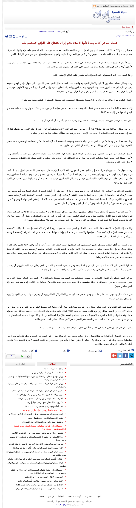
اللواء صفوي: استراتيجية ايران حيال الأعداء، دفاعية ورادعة (38, 448)
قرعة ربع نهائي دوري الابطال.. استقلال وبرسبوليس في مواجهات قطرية (35, 464)
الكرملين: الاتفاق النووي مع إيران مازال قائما (43, 477)
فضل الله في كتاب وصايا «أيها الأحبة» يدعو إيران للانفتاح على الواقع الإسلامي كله (68, 42)
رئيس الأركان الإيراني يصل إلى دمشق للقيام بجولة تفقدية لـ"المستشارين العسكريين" (38, 427)
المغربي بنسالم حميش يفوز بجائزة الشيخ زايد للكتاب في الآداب (35, 414)
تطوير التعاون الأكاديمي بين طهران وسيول (44, 418)
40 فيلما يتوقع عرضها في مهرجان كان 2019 (44, 406)
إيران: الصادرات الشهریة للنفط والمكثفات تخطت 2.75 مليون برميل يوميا (36, 438)
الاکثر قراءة (18, 364)
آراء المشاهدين (125, 364)
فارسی (97, 6)
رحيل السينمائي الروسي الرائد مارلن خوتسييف (42, 410)
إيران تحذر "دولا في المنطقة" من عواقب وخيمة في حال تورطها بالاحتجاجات (35, 385)
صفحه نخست (127, 35)
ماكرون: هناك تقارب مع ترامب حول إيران (45, 402)
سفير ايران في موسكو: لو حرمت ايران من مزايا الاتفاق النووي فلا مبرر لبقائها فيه (34, 453)
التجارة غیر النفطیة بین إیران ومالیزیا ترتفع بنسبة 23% (39, 485)
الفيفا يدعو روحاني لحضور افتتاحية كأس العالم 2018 (40, 481)
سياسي (117, 35)
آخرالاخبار (50, 364)
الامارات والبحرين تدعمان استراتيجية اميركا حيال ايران (39, 488)
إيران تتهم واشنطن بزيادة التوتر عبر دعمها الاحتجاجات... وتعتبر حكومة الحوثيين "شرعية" (35, 378)
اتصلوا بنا (123, 6)
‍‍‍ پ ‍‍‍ (20, 36)
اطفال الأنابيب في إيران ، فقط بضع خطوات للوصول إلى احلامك (35, 459)
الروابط (104, 6)
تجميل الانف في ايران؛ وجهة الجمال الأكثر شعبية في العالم (37, 390)
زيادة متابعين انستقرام (53, 368)
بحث (110, 6)
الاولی (129, 6)
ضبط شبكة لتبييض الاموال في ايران (47, 372)
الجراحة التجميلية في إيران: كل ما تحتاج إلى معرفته (40, 398)
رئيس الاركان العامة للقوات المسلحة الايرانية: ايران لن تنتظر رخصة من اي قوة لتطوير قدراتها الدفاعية (36, 471)
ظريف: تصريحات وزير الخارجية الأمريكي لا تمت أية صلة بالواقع (35, 444)
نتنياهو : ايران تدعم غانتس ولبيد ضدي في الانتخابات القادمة (37, 433)
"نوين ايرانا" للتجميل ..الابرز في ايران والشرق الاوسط (39, 394)
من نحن (49, 496)
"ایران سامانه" (60, 505)
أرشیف (115, 6)
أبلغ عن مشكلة (28, 351)
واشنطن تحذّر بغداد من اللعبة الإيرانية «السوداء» (42, 422)
